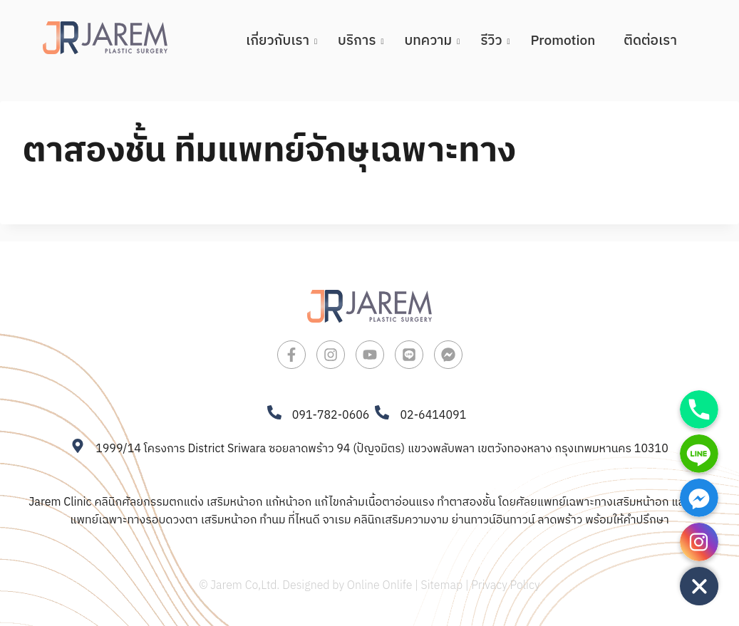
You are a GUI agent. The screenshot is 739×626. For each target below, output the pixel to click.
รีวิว (494, 41)
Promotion (563, 41)
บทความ (432, 41)
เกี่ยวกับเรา (281, 41)
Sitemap (442, 585)
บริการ (360, 41)
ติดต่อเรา (650, 41)
